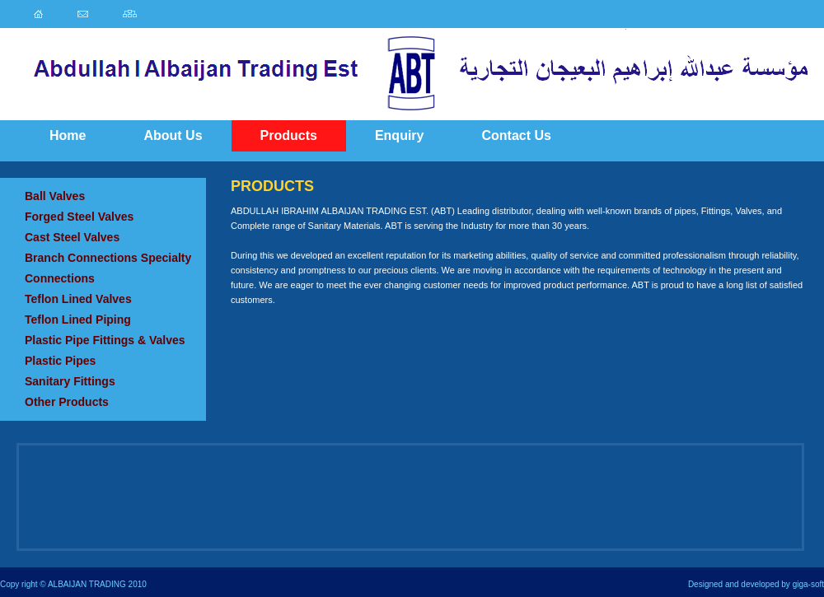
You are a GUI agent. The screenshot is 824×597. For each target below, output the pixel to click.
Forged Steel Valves (79, 216)
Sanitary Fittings (70, 381)
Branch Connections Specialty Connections (108, 268)
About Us (172, 135)
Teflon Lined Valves (78, 298)
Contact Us (515, 135)
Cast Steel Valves (72, 237)
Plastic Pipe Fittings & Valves (105, 340)
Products (288, 135)
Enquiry (399, 135)
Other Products (67, 401)
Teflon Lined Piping (78, 319)
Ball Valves (55, 196)
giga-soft (808, 584)
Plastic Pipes (60, 360)
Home (67, 135)
